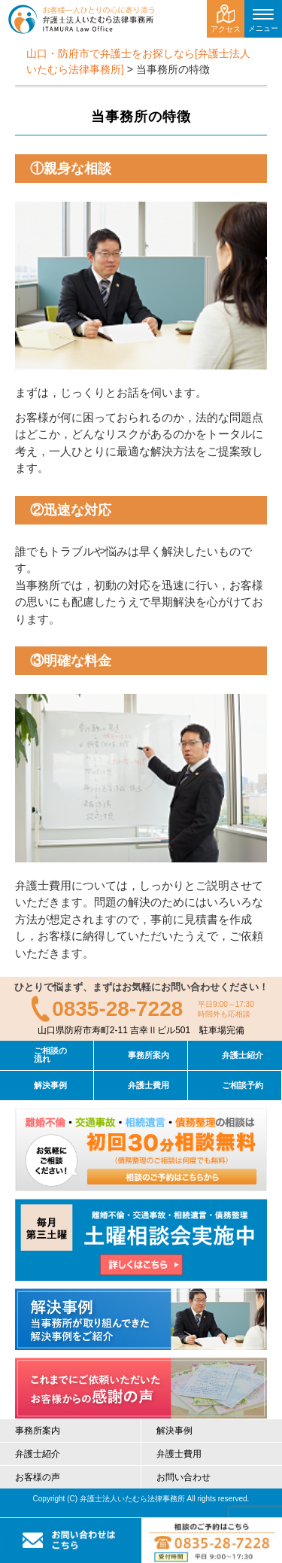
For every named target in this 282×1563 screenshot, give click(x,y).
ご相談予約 (242, 1085)
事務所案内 (148, 1055)
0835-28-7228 (117, 1008)
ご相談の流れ (50, 1054)
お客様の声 (37, 1477)
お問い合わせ (183, 1477)
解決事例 (50, 1085)
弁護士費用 (148, 1085)
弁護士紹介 (242, 1055)
